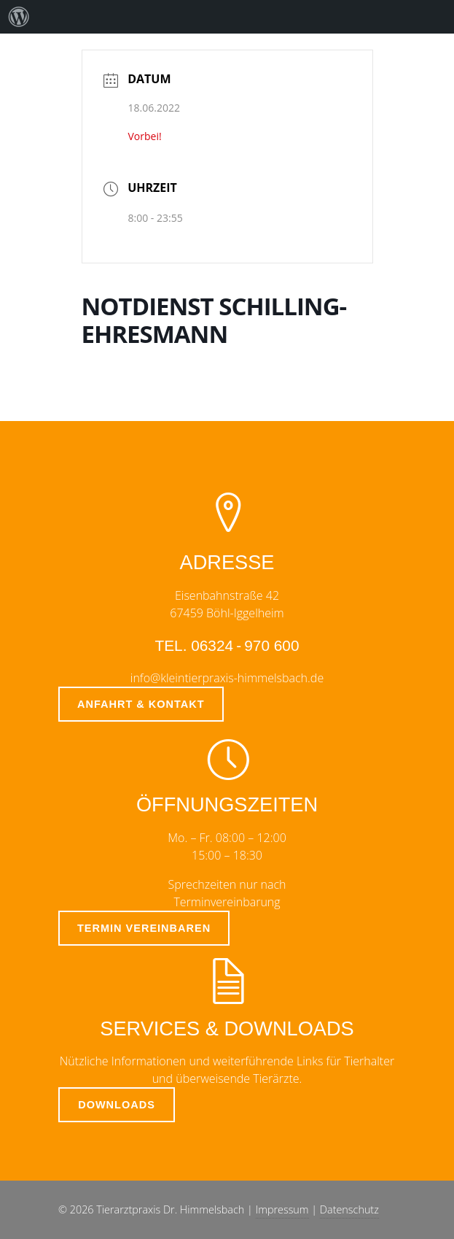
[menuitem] (19, 17)
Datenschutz (349, 1209)
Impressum (282, 1209)
